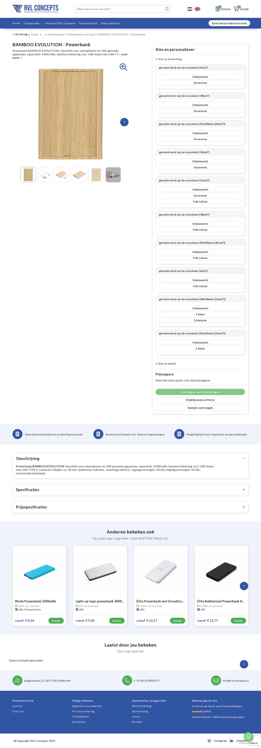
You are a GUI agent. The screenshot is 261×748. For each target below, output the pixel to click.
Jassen (136, 716)
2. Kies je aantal (166, 363)
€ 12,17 (146, 621)
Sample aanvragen (200, 407)
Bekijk (56, 620)
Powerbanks (56, 34)
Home (35, 34)
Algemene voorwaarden (87, 705)
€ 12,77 (207, 621)
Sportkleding (140, 711)
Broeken (137, 721)
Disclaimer (79, 721)
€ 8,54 (24, 621)
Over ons (18, 711)
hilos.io (254, 743)
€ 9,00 (85, 621)
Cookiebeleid (80, 716)
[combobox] (119, 9)
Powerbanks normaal (80, 34)
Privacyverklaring (83, 711)
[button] (248, 736)
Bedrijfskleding (141, 705)
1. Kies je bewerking (169, 59)
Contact (17, 705)
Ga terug (21, 34)
